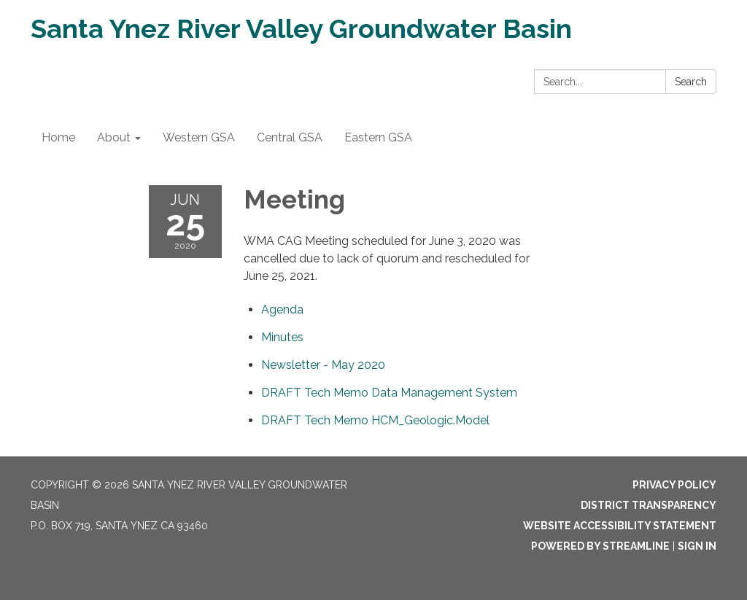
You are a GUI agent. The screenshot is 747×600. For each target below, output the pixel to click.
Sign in (697, 546)
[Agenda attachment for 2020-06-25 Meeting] (282, 309)
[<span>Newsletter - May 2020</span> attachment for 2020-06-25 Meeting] (323, 365)
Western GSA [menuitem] (199, 137)
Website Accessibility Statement (619, 525)
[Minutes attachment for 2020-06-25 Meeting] (282, 337)
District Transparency (648, 505)
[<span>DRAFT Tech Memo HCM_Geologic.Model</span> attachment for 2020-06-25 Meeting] (375, 420)
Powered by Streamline (600, 546)
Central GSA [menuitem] (289, 137)
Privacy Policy (674, 485)
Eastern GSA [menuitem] (378, 137)
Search (691, 81)
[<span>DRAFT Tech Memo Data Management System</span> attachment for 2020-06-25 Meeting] (389, 393)
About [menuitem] (114, 137)
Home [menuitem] (58, 137)
